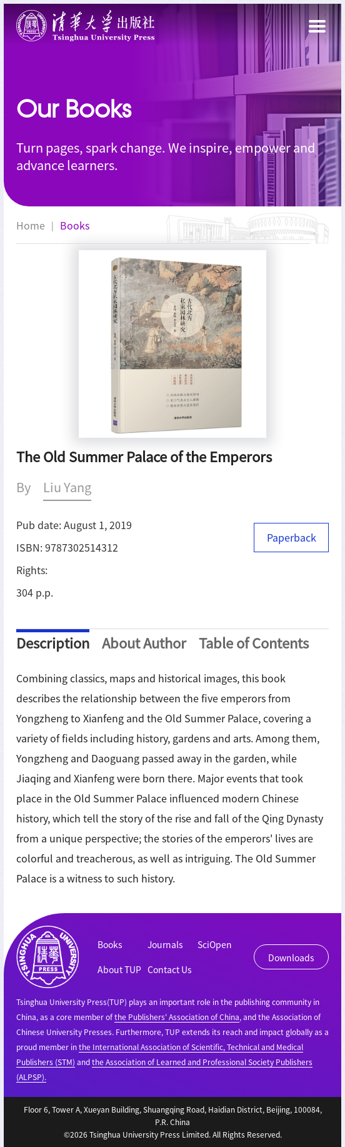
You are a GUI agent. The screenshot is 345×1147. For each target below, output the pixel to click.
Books (74, 225)
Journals (165, 944)
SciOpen (215, 944)
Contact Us (170, 969)
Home (30, 225)
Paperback (291, 537)
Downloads (291, 957)
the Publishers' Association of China (176, 1016)
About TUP (119, 969)
